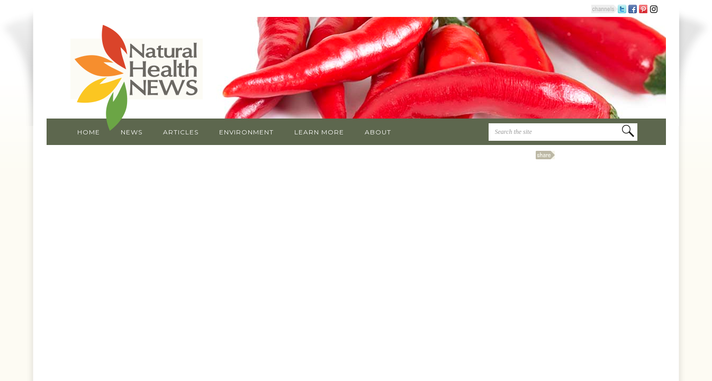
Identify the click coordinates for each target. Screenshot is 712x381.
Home (88, 132)
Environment (246, 132)
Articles (181, 132)
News (131, 132)
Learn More (319, 132)
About (378, 132)
